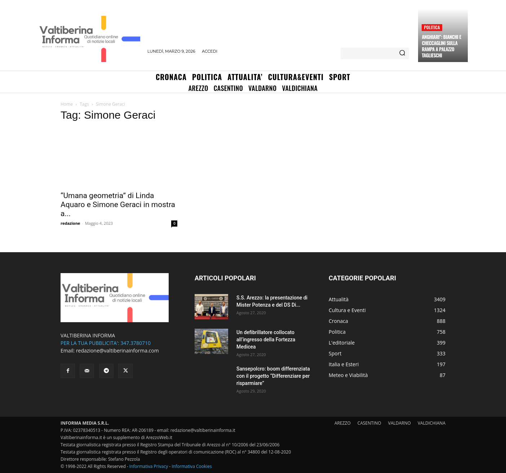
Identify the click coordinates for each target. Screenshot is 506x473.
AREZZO (342, 423)
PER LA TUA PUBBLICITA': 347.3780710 (106, 343)
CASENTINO (369, 423)
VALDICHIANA (431, 423)
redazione (70, 223)
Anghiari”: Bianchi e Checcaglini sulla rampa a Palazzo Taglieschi (441, 46)
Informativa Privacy (148, 466)
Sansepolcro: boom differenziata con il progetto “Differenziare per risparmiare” (273, 376)
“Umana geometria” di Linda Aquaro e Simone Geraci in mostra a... (118, 204)
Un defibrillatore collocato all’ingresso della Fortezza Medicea (265, 339)
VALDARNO (399, 423)
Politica (432, 27)
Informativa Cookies (192, 466)
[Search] (402, 53)
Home (67, 104)
